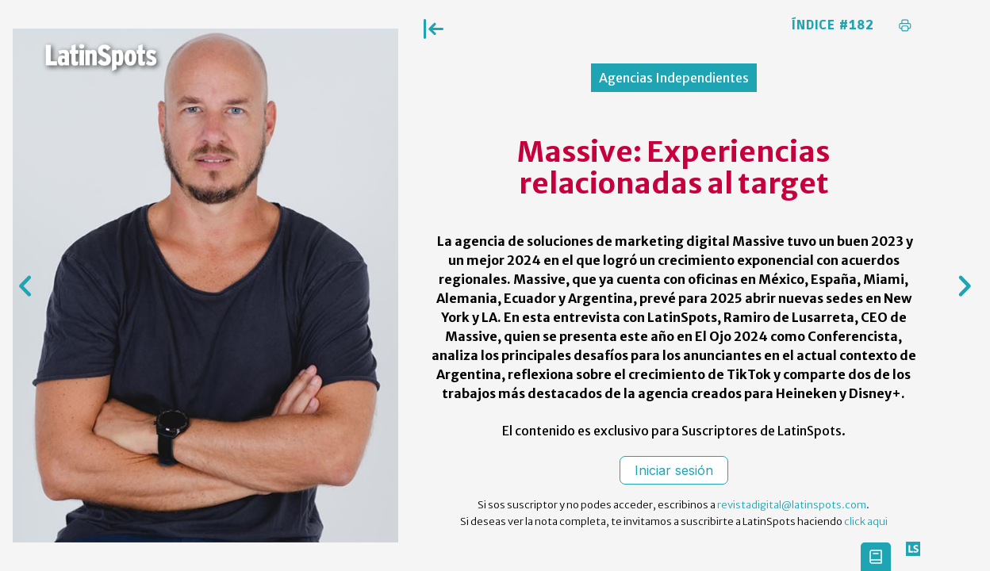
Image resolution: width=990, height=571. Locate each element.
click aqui (866, 521)
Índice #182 (833, 25)
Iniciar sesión (674, 470)
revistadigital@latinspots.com (791, 505)
